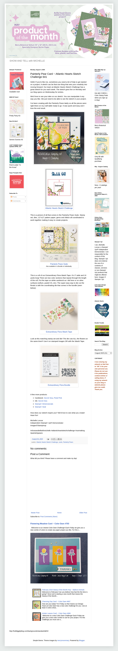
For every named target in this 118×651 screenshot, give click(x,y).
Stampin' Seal (40, 407)
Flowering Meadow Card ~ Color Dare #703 (49, 524)
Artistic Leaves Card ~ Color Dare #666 (56, 613)
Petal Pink (58, 398)
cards (60, 442)
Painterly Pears (68, 442)
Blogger (82, 640)
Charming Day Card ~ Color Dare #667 (56, 601)
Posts (14, 197)
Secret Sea (48, 398)
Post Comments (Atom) (48, 516)
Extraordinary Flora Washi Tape (59, 332)
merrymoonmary (63, 640)
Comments (16, 201)
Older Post (83, 513)
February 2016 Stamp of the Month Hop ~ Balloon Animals (63, 590)
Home (59, 513)
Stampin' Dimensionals (44, 404)
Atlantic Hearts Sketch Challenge (59, 208)
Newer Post (35, 513)
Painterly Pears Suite (59, 264)
